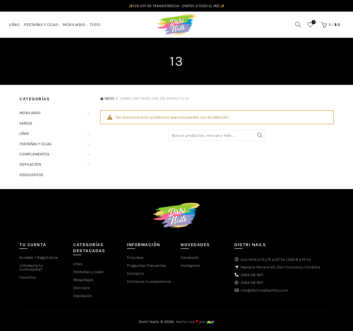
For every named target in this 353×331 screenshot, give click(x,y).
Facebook (189, 257)
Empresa (135, 257)
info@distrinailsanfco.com (264, 290)
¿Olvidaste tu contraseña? (31, 267)
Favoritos (313, 22)
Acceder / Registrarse (38, 257)
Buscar (259, 135)
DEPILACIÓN (30, 164)
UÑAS (14, 24)
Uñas (77, 264)
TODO (95, 24)
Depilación (82, 296)
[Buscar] (298, 24)
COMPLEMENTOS (34, 154)
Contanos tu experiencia (149, 281)
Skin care (81, 288)
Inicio (109, 98)
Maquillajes (83, 280)
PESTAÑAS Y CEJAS (41, 24)
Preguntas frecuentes (146, 265)
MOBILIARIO (74, 24)
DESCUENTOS (31, 175)
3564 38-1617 (251, 275)
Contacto (135, 273)
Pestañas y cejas (88, 272)
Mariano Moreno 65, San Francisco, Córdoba (280, 267)
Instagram (190, 265)
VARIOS (25, 123)
